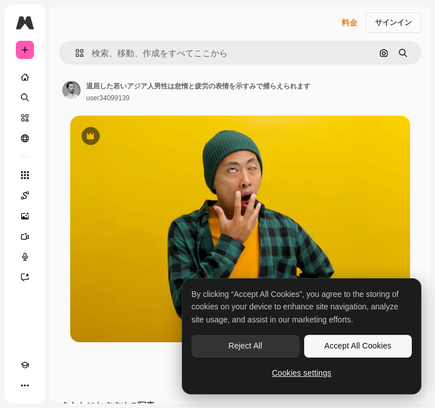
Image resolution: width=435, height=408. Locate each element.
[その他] (25, 385)
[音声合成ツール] (25, 257)
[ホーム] (25, 77)
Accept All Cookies (358, 345)
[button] (75, 53)
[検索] (25, 97)
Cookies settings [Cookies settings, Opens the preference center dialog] (301, 372)
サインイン (393, 22)
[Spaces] (25, 195)
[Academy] (25, 365)
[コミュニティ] (25, 138)
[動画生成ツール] (25, 236)
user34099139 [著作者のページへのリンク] (108, 98)
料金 (349, 22)
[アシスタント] (25, 277)
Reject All (245, 345)
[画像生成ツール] (25, 216)
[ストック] (25, 118)
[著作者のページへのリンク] (71, 90)
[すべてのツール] (25, 175)
